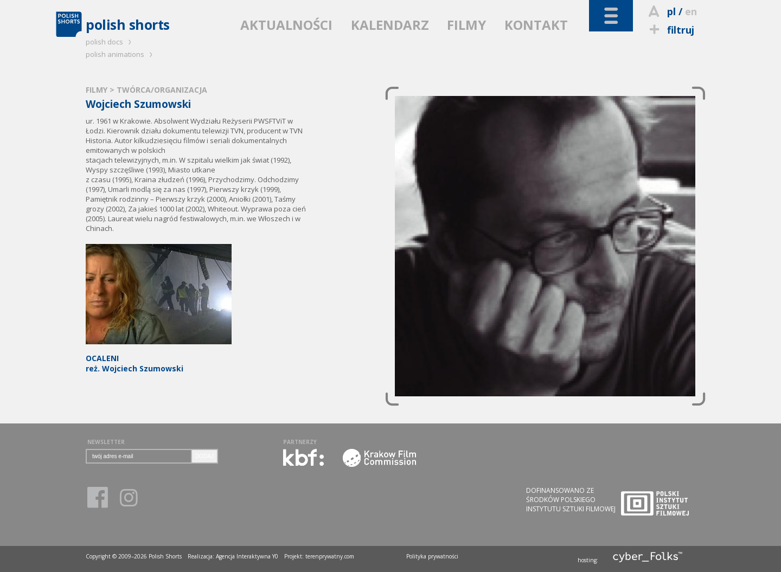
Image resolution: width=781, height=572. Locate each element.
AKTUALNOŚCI (286, 25)
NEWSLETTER (106, 442)
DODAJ (204, 456)
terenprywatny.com (329, 556)
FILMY (466, 25)
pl (671, 11)
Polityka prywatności (432, 556)
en (691, 11)
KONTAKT (536, 25)
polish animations (121, 54)
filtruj (670, 29)
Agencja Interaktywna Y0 (247, 556)
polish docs (110, 42)
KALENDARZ (390, 25)
